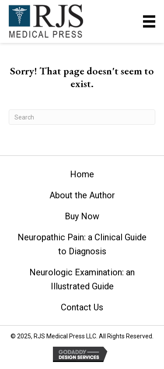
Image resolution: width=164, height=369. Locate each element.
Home (82, 174)
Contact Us (82, 307)
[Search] (82, 117)
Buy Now (82, 216)
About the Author (82, 195)
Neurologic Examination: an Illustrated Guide (82, 279)
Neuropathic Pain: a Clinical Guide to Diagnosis (82, 244)
